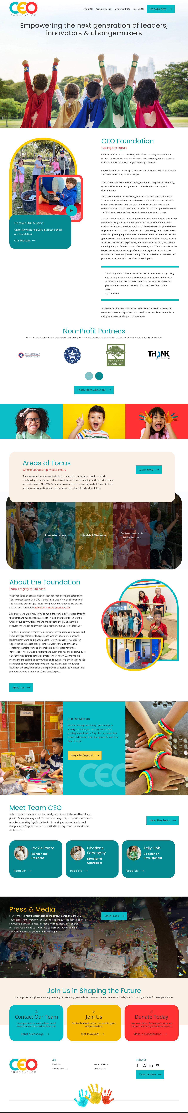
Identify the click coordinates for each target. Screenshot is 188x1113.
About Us (56, 1064)
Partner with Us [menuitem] (122, 8)
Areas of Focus (101, 1064)
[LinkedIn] (151, 1065)
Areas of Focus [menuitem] (103, 8)
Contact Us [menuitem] (138, 8)
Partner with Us (60, 1068)
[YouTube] (157, 1065)
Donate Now (150, 1074)
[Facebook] (137, 1065)
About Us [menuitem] (88, 8)
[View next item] (99, 376)
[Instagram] (144, 1065)
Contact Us (99, 1068)
